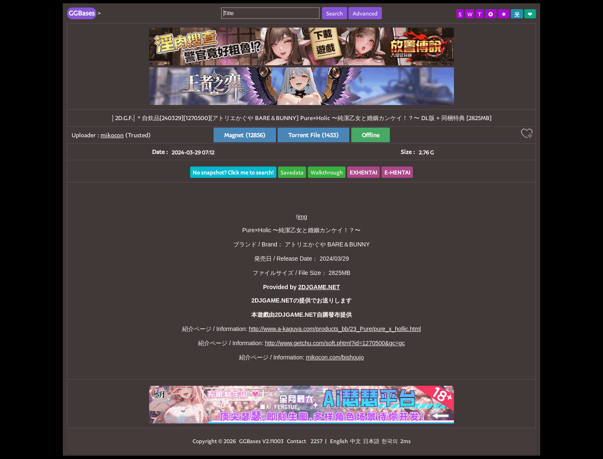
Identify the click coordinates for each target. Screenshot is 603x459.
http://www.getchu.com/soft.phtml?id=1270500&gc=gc (335, 343)
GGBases (250, 440)
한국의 (390, 440)
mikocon (112, 135)
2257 (316, 440)
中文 (355, 440)
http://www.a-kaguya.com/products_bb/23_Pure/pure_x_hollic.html (335, 329)
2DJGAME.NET (319, 287)
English (339, 440)
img (302, 216)
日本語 (371, 440)
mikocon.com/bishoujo (335, 357)
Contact (296, 440)
